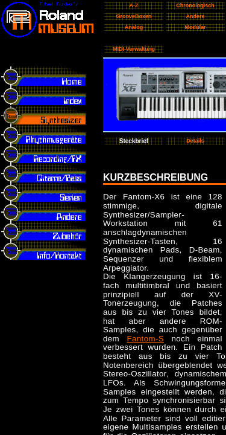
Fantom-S (146, 338)
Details (195, 141)
